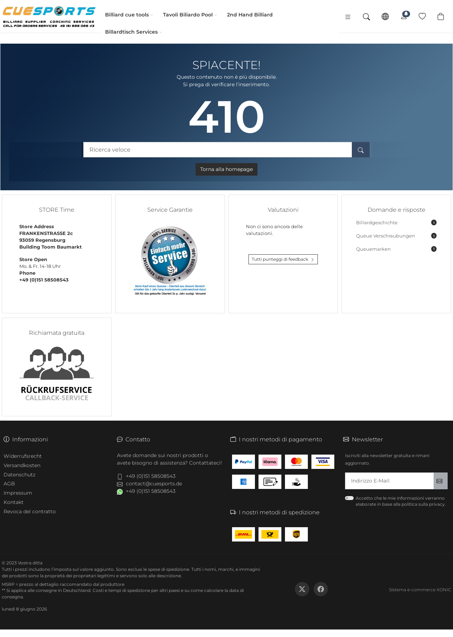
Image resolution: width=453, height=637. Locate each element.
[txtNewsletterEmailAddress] (389, 480)
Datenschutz (19, 474)
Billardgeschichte (396, 222)
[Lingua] (385, 16)
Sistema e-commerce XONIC (420, 589)
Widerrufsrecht (23, 456)
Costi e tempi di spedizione (121, 590)
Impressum (18, 493)
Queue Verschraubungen (396, 236)
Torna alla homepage (226, 169)
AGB (9, 483)
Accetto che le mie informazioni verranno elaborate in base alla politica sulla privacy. (401, 501)
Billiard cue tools (122, 14)
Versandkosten (22, 465)
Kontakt (14, 502)
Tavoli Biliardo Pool (183, 14)
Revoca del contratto (30, 511)
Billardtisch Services (127, 32)
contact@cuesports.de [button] (154, 483)
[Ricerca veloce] (217, 149)
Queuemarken (396, 249)
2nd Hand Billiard (246, 14)
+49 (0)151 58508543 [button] (151, 476)
